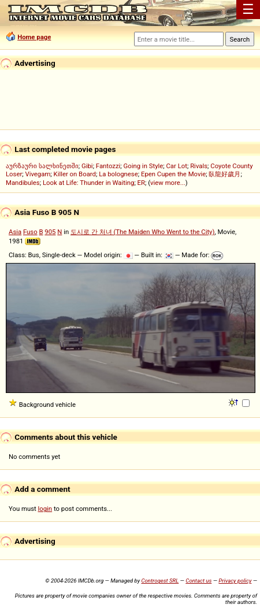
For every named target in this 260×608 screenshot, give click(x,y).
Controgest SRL (160, 580)
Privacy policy (234, 580)
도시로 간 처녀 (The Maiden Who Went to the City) (142, 232)
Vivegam (37, 174)
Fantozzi (108, 166)
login (45, 509)
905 (49, 232)
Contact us (198, 580)
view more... (167, 183)
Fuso (30, 232)
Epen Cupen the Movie (173, 174)
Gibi (87, 166)
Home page (34, 37)
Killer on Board (75, 174)
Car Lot (176, 166)
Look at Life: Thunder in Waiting (88, 183)
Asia (15, 232)
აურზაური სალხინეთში (42, 166)
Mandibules (23, 183)
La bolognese (118, 174)
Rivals (198, 166)
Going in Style (144, 166)
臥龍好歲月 (224, 174)
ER (141, 183)
